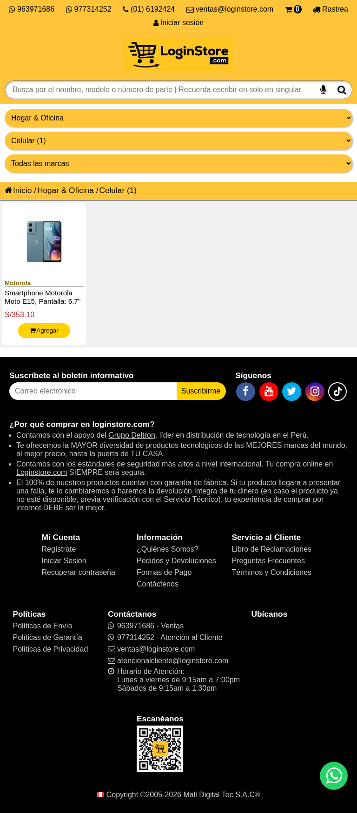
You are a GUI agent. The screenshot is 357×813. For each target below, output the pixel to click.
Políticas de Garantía (47, 637)
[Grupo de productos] (178, 118)
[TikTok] (337, 391)
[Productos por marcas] (178, 163)
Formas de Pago (164, 572)
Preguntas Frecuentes (267, 561)
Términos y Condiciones (271, 572)
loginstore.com (121, 424)
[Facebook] (245, 391)
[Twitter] (291, 391)
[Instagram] (314, 391)
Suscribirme (200, 391)
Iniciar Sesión (64, 561)
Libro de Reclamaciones (271, 549)
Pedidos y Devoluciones (176, 561)
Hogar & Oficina (65, 190)
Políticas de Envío (42, 626)
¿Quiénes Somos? (167, 549)
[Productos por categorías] (178, 141)
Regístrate (59, 549)
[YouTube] (268, 391)
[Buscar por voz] (323, 90)
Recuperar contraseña (78, 572)
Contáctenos (157, 584)
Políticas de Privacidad (50, 649)
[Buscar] (342, 90)
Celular (112, 190)
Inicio (18, 190)
